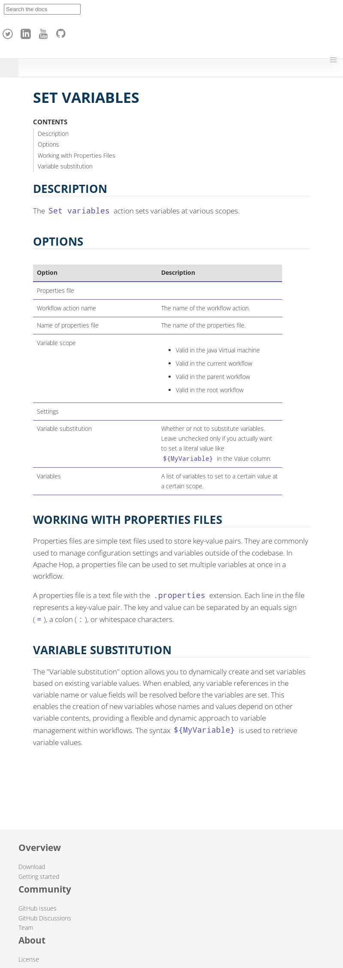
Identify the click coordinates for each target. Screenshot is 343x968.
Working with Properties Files (76, 155)
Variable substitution (65, 166)
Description (53, 133)
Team (25, 927)
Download (31, 867)
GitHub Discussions (44, 918)
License (28, 959)
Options (48, 144)
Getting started (38, 876)
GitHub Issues (37, 908)
